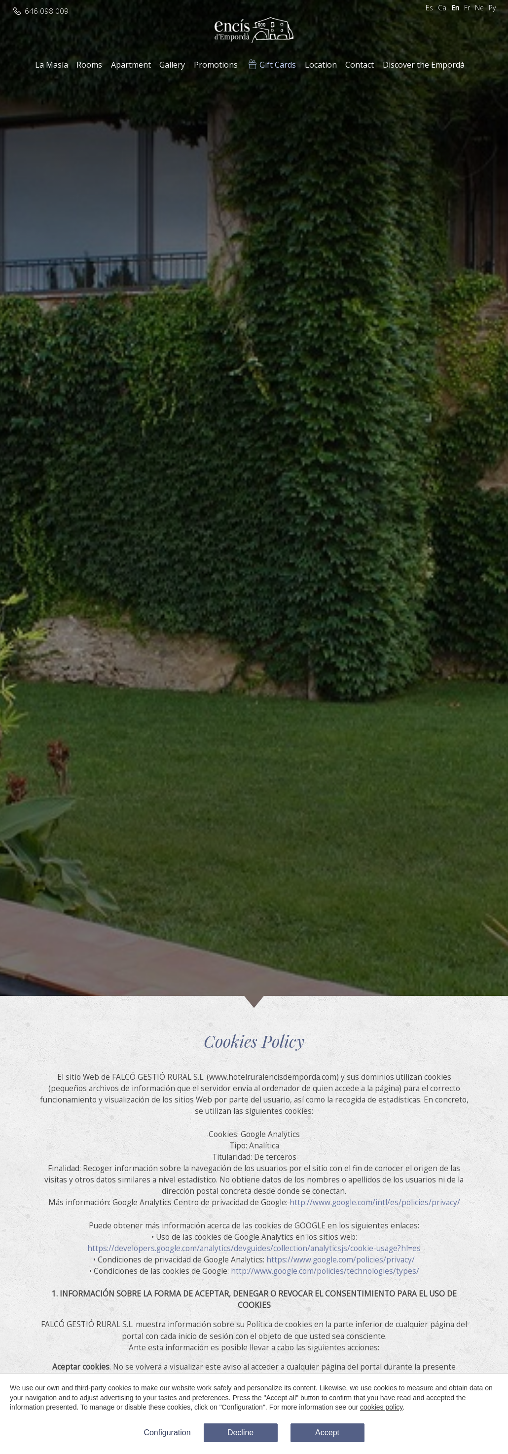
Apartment (131, 64)
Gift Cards (277, 64)
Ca (442, 7)
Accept (327, 1432)
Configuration (167, 1432)
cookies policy (381, 1407)
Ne (479, 7)
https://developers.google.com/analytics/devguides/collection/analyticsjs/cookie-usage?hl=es (254, 1248)
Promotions (216, 64)
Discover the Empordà (424, 64)
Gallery (172, 64)
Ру (492, 7)
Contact (359, 64)
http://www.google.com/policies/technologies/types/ (325, 1271)
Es (429, 7)
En (455, 7)
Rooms (89, 64)
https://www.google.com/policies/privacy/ (340, 1260)
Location (321, 64)
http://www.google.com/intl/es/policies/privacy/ (375, 1202)
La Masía (51, 64)
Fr (467, 7)
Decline (240, 1432)
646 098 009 (47, 11)
